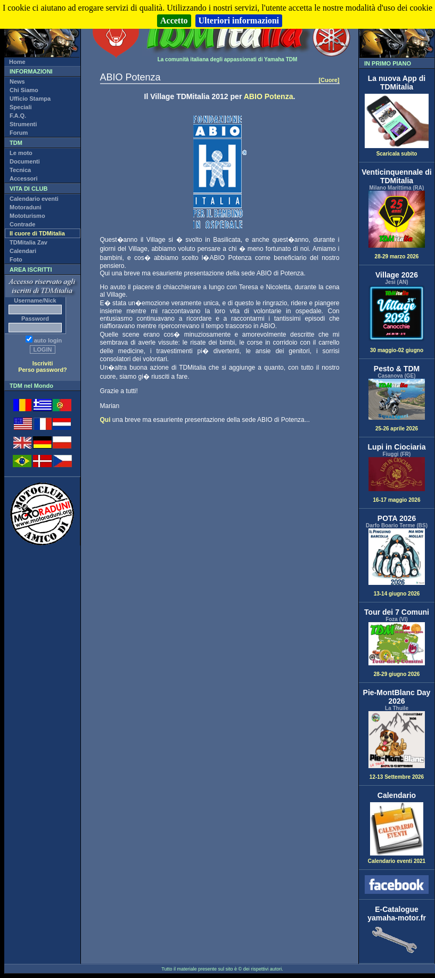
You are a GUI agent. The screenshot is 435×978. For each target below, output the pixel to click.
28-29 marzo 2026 (396, 225)
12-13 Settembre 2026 (396, 745)
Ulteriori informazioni (239, 20)
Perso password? (42, 369)
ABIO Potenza (268, 96)
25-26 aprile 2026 (396, 405)
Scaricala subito (397, 151)
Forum (19, 132)
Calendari (23, 251)
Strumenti (23, 124)
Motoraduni (26, 207)
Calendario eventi (34, 198)
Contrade (22, 224)
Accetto (174, 20)
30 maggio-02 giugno (396, 319)
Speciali (21, 107)
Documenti (25, 161)
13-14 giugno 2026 (396, 562)
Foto (16, 259)
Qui (105, 419)
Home (17, 62)
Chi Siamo (24, 90)
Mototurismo (27, 216)
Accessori (24, 178)
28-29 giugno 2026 (396, 649)
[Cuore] (328, 80)
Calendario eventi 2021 (396, 858)
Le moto (21, 153)
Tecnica (20, 170)
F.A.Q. (18, 115)
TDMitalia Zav (28, 242)
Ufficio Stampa (30, 98)
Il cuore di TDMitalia (37, 233)
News (17, 81)
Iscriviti (42, 363)
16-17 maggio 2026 (396, 480)
